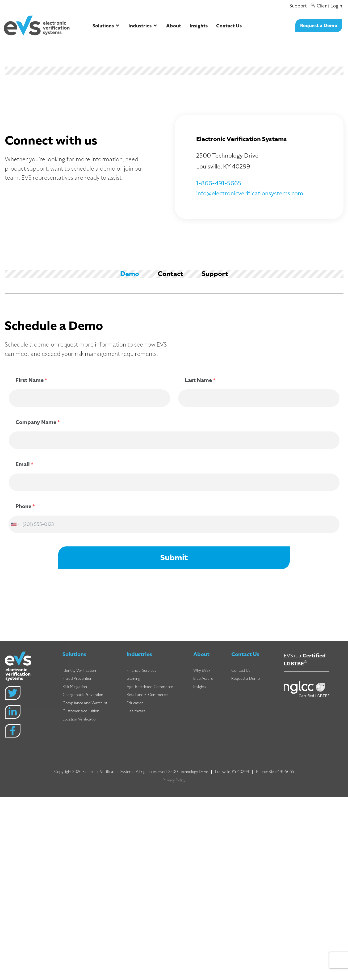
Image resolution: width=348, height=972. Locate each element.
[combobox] (15, 524)
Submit (174, 557)
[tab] (129, 273)
